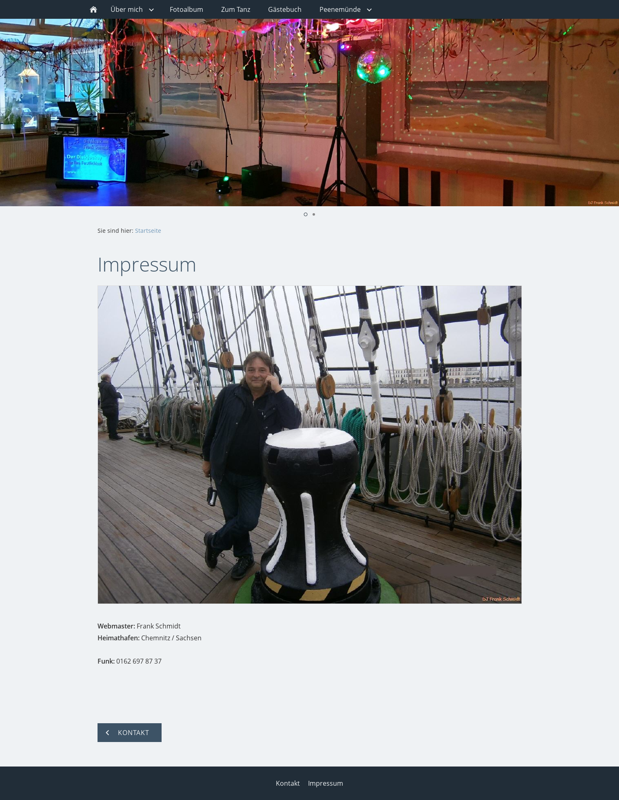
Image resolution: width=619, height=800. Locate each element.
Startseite (148, 230)
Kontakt (288, 783)
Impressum (325, 783)
